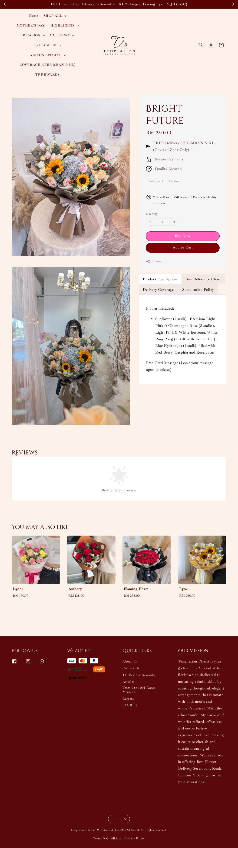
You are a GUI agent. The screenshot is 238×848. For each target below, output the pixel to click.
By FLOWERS (45, 45)
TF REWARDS (47, 74)
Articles (128, 682)
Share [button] (153, 261)
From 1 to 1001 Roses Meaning (138, 690)
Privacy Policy (134, 838)
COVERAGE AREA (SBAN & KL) (47, 65)
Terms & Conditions (107, 838)
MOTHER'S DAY (31, 25)
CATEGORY (60, 35)
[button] (201, 45)
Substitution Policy (198, 289)
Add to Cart (183, 247)
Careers (128, 699)
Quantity (152, 214)
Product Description (160, 279)
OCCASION (31, 35)
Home (33, 16)
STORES (129, 705)
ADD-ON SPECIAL (45, 55)
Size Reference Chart (203, 279)
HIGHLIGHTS (62, 25)
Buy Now (183, 236)
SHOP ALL (53, 16)
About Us (129, 661)
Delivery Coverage (158, 289)
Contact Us (130, 668)
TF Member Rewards (138, 675)
